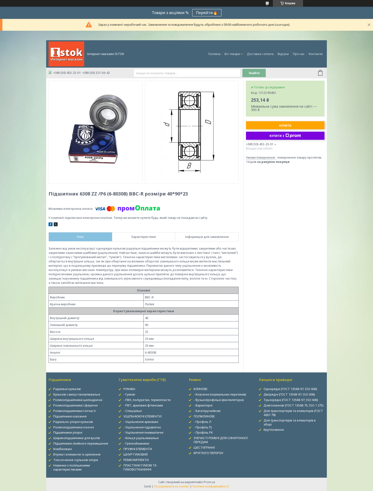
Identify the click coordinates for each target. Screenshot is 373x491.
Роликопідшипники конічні (73, 427)
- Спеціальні (132, 411)
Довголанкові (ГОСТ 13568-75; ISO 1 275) (294, 405)
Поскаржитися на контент (171, 486)
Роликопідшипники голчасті (74, 411)
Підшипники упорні (67, 432)
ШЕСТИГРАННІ (204, 447)
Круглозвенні (274, 429)
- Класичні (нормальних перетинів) (220, 394)
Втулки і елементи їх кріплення (76, 454)
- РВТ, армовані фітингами (143, 405)
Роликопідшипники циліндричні (77, 400)
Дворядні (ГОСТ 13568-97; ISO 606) (289, 394)
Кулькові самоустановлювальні (76, 394)
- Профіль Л (202, 422)
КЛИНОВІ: (201, 389)
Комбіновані (62, 449)
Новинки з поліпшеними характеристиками (71, 467)
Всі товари (232, 54)
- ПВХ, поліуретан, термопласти (147, 400)
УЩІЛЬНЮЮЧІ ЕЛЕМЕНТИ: (142, 416)
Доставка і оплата (260, 54)
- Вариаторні (203, 405)
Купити (285, 126)
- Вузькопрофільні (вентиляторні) (219, 400)
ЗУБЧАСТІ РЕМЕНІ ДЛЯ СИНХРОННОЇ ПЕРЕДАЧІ (221, 440)
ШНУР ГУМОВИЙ (135, 454)
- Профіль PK (203, 432)
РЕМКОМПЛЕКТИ (136, 460)
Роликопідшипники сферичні (75, 405)
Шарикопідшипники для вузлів (76, 438)
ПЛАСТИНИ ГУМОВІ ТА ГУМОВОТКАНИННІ (140, 467)
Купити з (285, 136)
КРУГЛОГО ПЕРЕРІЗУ (208, 453)
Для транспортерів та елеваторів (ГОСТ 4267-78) (293, 413)
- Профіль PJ (203, 427)
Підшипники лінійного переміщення (80, 443)
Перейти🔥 (207, 12)
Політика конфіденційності (210, 486)
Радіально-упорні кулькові (73, 422)
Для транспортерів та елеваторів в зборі (290, 422)
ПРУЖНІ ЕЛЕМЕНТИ (137, 449)
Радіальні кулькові (67, 389)
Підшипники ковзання (70, 416)
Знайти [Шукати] (254, 73)
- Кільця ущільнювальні (141, 438)
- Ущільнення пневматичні (143, 432)
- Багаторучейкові (207, 411)
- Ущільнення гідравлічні (142, 427)
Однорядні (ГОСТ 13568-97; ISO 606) (290, 389)
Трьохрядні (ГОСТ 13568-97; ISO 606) (291, 400)
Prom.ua (209, 482)
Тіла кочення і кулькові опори (75, 460)
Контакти (316, 54)
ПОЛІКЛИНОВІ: (204, 416)
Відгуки (283, 54)
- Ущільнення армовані (140, 422)
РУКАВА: (129, 389)
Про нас (299, 54)
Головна (214, 54)
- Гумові (129, 394)
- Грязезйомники (136, 443)
